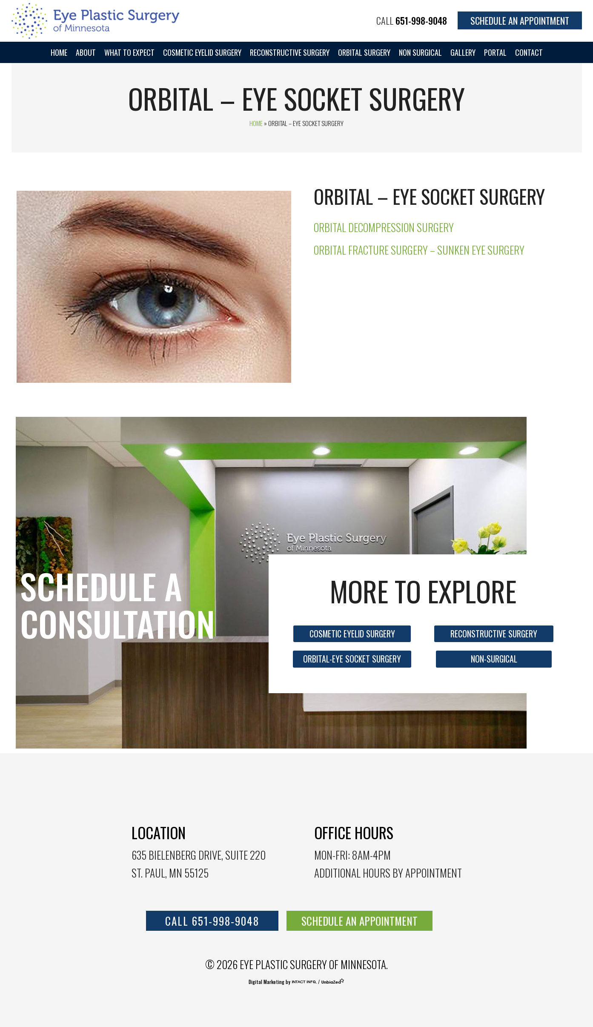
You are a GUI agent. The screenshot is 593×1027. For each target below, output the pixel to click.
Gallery (463, 52)
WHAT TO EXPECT (129, 52)
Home (59, 52)
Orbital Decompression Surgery (384, 227)
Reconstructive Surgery (289, 52)
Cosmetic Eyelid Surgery (202, 52)
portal (495, 52)
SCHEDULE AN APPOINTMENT (359, 921)
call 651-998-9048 (212, 921)
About (86, 52)
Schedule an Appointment (519, 20)
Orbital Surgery (364, 52)
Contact (529, 52)
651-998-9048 (421, 20)
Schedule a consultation (117, 604)
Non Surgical (420, 52)
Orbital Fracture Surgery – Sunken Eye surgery (419, 250)
